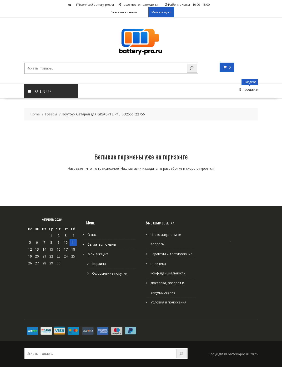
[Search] (192, 68)
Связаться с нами (124, 12)
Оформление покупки (109, 273)
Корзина (99, 263)
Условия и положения (168, 302)
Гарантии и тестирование (171, 254)
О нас (91, 234)
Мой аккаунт (161, 12)
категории (40, 91)
